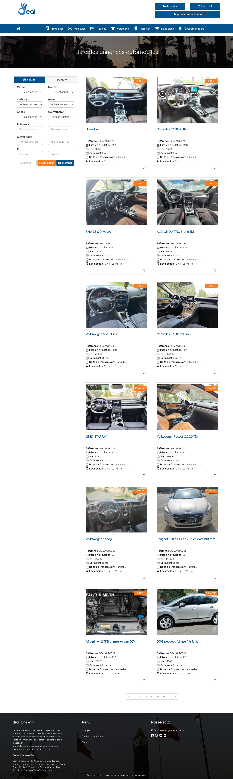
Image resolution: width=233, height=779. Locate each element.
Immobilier (54, 28)
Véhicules (76, 28)
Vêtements (120, 28)
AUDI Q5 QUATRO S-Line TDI (175, 232)
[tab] (29, 80)
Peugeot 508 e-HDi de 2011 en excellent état (186, 539)
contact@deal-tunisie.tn (172, 730)
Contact (85, 742)
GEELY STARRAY (96, 436)
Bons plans (164, 28)
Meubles (98, 28)
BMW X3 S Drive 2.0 (98, 232)
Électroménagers (191, 28)
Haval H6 (92, 129)
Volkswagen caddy (99, 539)
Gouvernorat (61, 115)
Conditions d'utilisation (93, 736)
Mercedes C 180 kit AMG (172, 129)
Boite (61, 103)
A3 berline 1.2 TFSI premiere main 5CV (110, 641)
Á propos (86, 730)
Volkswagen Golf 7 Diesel (102, 334)
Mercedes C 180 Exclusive (174, 334)
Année (30, 115)
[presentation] (29, 80)
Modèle (61, 90)
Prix (19, 149)
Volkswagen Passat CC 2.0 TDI (177, 436)
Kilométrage (24, 136)
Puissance (23, 124)
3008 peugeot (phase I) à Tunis (177, 641)
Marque (30, 90)
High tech (142, 28)
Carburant (30, 103)
